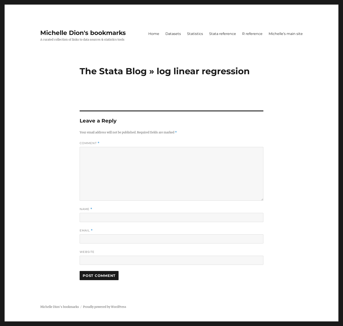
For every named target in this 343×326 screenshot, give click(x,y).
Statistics (195, 34)
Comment (90, 143)
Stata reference (222, 34)
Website (87, 252)
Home (153, 34)
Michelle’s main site (286, 34)
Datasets (173, 34)
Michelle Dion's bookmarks (83, 32)
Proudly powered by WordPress (104, 307)
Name (86, 209)
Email (86, 230)
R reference (252, 34)
